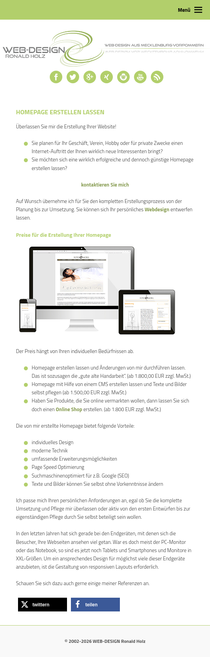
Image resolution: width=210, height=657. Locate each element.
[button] (42, 604)
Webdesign (157, 209)
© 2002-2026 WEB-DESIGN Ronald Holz (105, 641)
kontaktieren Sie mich (105, 184)
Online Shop (69, 409)
